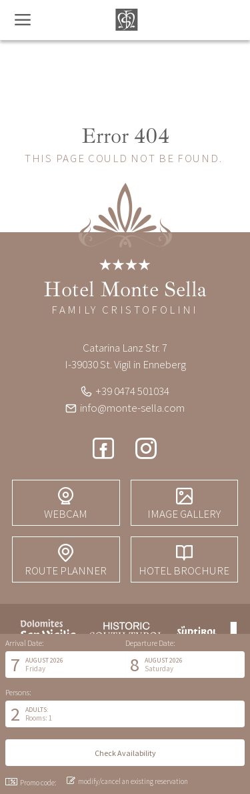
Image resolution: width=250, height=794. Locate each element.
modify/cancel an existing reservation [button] (127, 781)
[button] (65, 664)
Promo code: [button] (30, 782)
